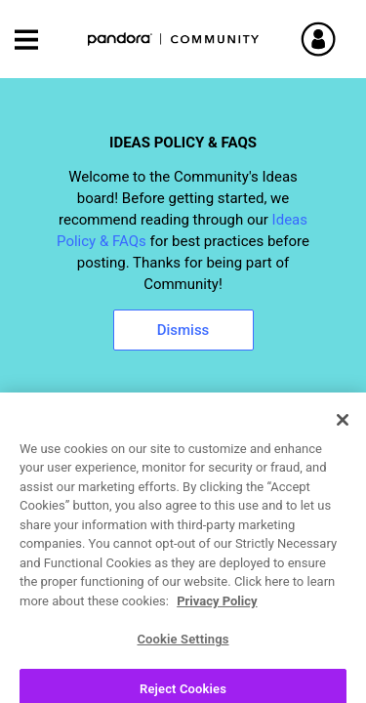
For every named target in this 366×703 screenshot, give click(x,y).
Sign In (341, 39)
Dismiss (183, 330)
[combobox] (183, 438)
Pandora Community (174, 39)
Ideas (40, 489)
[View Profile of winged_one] (126, 610)
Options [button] (333, 490)
